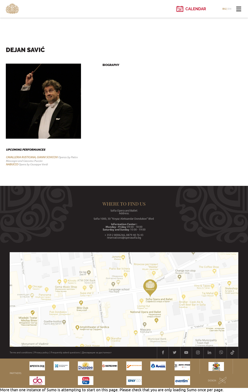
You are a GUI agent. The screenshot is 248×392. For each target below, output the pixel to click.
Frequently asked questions (65, 352)
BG (224, 9)
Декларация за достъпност (97, 352)
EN (229, 9)
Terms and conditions (21, 352)
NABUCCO (12, 164)
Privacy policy (41, 352)
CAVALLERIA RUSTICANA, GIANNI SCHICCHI (32, 157)
